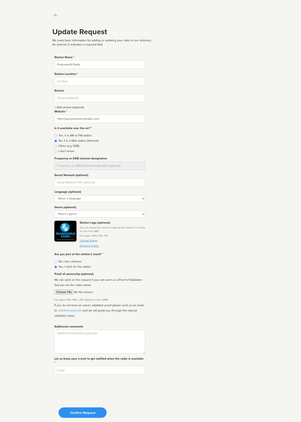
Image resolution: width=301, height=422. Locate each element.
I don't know (66, 151)
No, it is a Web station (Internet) (78, 140)
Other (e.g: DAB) (69, 146)
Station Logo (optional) (95, 222)
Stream (59, 90)
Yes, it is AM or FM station (75, 135)
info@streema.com (70, 310)
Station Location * (66, 74)
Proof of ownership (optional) (74, 274)
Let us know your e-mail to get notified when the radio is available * (99, 361)
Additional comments (68, 326)
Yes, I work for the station (75, 266)
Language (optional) (67, 192)
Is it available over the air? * (73, 128)
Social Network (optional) (71, 175)
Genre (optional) (65, 207)
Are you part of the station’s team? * (78, 254)
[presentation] (86, 386)
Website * (60, 111)
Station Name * (64, 57)
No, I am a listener (70, 261)
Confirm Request (82, 413)
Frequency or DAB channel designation (80, 158)
